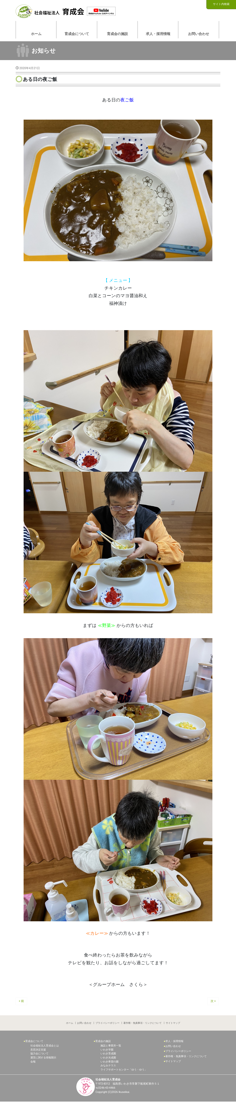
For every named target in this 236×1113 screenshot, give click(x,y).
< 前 (21, 1010)
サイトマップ (173, 1033)
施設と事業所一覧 (110, 1056)
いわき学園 (106, 1060)
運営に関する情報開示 (43, 1068)
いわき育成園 (108, 1064)
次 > (213, 1010)
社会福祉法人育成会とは (44, 1056)
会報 (33, 1072)
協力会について (39, 1064)
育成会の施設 (103, 1051)
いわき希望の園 (109, 1072)
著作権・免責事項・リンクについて (143, 1033)
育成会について (34, 1051)
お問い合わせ (84, 1033)
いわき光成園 (108, 1068)
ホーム (69, 1033)
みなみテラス (108, 1076)
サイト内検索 (221, 4)
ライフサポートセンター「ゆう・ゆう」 (123, 1080)
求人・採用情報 (174, 1051)
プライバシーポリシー (107, 1033)
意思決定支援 (38, 1060)
